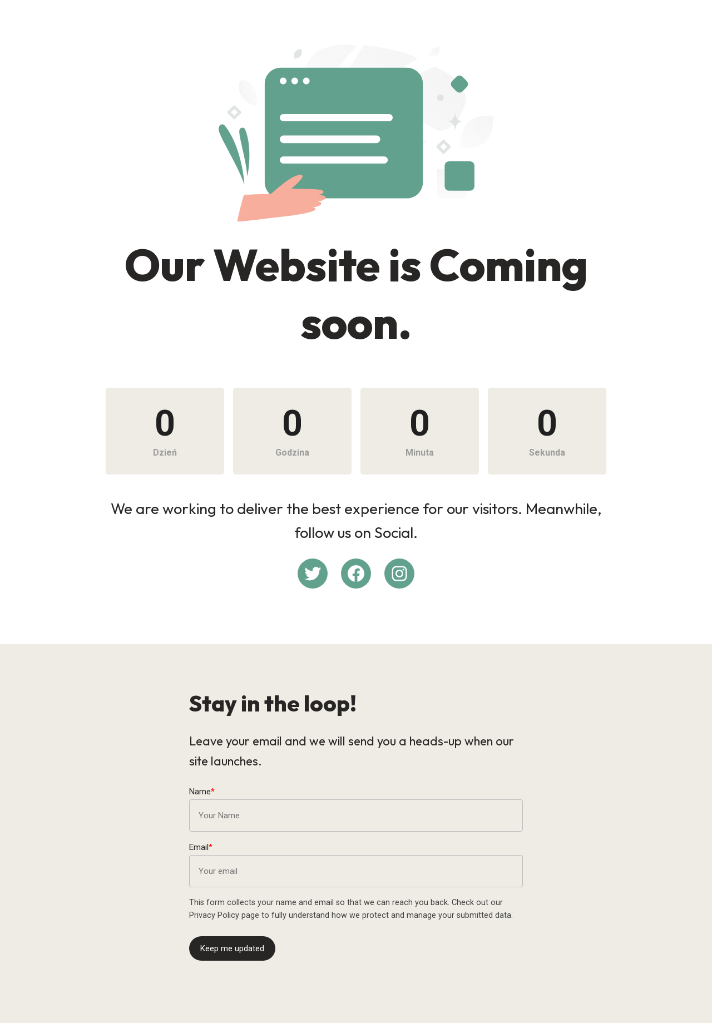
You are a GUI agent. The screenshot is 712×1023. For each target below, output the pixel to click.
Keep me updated (232, 948)
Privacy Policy (214, 915)
